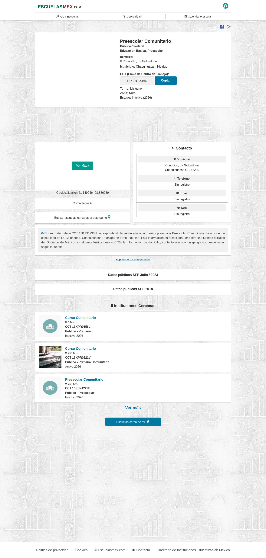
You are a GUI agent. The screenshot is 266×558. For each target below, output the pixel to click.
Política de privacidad (52, 550)
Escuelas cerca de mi (132, 421)
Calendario (198, 16)
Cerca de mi (132, 16)
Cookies (81, 550)
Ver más (133, 408)
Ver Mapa (82, 165)
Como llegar (82, 203)
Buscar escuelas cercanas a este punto (82, 217)
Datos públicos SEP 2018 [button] (133, 289)
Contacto (141, 550)
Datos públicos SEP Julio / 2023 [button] (133, 275)
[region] (77, 68)
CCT (67, 16)
